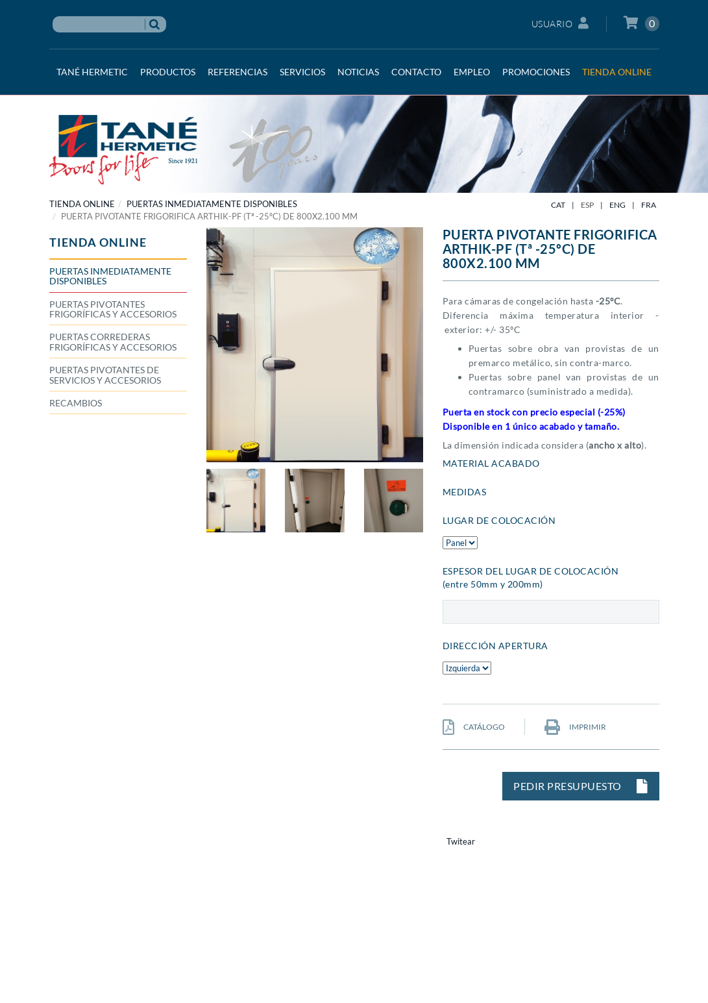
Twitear (460, 841)
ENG (617, 205)
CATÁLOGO (474, 727)
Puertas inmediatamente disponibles (212, 204)
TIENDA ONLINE (82, 204)
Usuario (560, 23)
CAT (558, 205)
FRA (648, 205)
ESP (587, 205)
